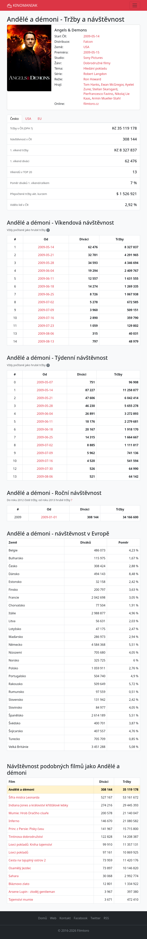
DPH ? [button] (28, 128)
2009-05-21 (46, 255)
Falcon (88, 41)
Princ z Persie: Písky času (26, 829)
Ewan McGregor (112, 84)
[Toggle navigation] (134, 5)
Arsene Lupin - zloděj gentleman (32, 892)
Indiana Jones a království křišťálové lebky (38, 805)
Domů (42, 918)
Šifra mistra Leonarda (24, 797)
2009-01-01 (49, 517)
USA (86, 47)
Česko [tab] (14, 119)
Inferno (14, 821)
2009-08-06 (46, 333)
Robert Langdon (95, 74)
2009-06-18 (46, 286)
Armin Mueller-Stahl (106, 98)
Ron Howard (92, 79)
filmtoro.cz (91, 104)
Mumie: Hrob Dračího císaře (29, 813)
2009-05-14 (91, 36)
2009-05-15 (91, 52)
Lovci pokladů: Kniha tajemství (30, 844)
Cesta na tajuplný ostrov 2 (27, 860)
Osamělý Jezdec (20, 868)
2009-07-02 (46, 302)
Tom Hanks (91, 84)
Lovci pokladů (18, 852)
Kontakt (65, 918)
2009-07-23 (46, 326)
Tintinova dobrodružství (26, 837)
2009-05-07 (45, 382)
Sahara (14, 876)
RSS (106, 918)
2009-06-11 (46, 278)
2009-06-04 (46, 271)
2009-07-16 (46, 318)
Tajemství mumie (21, 899)
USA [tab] (28, 119)
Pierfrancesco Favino (98, 94)
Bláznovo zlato (19, 884)
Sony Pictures (93, 58)
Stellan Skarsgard (104, 89)
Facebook (80, 918)
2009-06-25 (46, 294)
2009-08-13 (46, 341)
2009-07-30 (45, 469)
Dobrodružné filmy (96, 63)
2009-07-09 (46, 310)
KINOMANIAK (22, 5)
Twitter (95, 918)
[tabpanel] (73, 166)
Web (53, 918)
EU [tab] (40, 119)
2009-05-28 (46, 263)
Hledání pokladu (95, 68)
